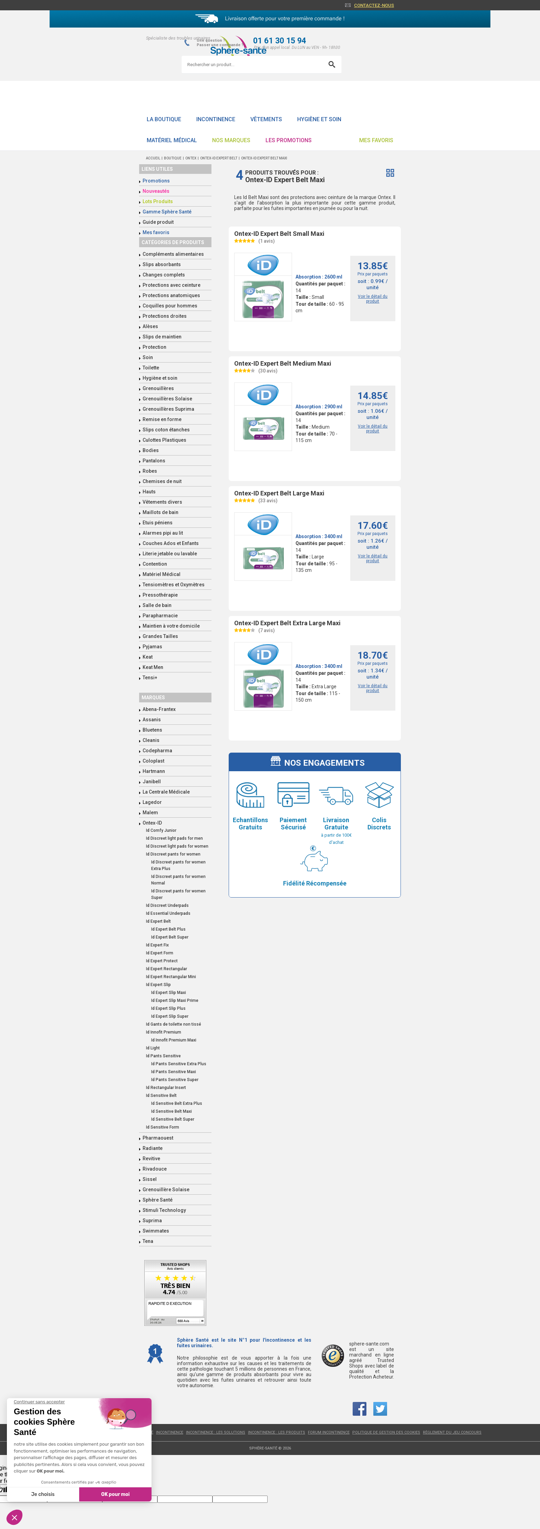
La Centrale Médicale (166, 792)
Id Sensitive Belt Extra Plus (176, 1103)
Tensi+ (150, 677)
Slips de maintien (162, 336)
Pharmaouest (158, 1138)
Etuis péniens (158, 522)
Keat (148, 657)
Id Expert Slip (158, 984)
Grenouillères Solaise (167, 398)
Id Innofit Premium (163, 1032)
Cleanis (151, 740)
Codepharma (157, 750)
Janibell (152, 781)
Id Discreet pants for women (173, 854)
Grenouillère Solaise (166, 1189)
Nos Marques (231, 140)
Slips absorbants (162, 264)
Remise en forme (162, 419)
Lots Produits (158, 201)
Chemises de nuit (162, 481)
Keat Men (153, 667)
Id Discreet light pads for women (177, 846)
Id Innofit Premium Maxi (173, 1040)
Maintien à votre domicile (171, 626)
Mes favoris (376, 140)
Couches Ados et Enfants (171, 543)
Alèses (150, 326)
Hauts (149, 491)
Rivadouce (155, 1169)
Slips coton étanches (166, 429)
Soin (148, 357)
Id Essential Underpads (168, 913)
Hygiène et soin (319, 119)
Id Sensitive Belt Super (172, 1119)
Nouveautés (156, 191)
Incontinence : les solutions (215, 1432)
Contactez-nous (374, 5)
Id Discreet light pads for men (174, 838)
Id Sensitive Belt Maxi (171, 1111)
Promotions (156, 181)
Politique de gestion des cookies (386, 1432)
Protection (154, 347)
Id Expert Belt (158, 921)
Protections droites (165, 316)
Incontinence (215, 119)
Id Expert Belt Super (169, 937)
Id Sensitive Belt (161, 1095)
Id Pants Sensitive (163, 1056)
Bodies (151, 450)
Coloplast (153, 761)
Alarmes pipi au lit (163, 533)
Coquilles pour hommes (170, 305)
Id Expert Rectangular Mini (171, 976)
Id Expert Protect (162, 961)
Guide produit (158, 222)
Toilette (151, 367)
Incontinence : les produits (276, 1432)
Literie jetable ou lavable (170, 553)
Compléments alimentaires (173, 254)
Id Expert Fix (157, 945)
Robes (150, 471)
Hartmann (154, 771)
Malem (150, 812)
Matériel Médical (172, 140)
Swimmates (156, 1231)
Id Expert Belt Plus (168, 929)
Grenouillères (158, 388)
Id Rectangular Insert (166, 1087)
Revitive (151, 1158)
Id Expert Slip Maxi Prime (174, 1000)
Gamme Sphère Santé (167, 211)
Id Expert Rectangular (166, 968)
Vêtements (266, 119)
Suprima (152, 1220)
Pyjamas (152, 646)
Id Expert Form (159, 953)
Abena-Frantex (159, 709)
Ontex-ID (152, 823)
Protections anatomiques (171, 295)
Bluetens (152, 730)
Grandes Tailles (160, 636)
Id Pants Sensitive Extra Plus (178, 1063)
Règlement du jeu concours (452, 1432)
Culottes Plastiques (164, 440)
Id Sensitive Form (162, 1127)
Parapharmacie (160, 615)
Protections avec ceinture (171, 285)
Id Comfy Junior (161, 830)
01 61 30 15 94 (279, 40)
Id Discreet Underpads (167, 905)
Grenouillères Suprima (168, 409)
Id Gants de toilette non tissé (173, 1024)
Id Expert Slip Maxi (168, 992)
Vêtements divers (162, 502)
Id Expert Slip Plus (168, 1008)
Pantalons (154, 460)
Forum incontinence (329, 1432)
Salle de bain (157, 605)
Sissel (150, 1179)
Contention (155, 564)
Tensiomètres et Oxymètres (174, 584)
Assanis (152, 719)
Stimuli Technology (164, 1210)
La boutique (164, 119)
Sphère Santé (158, 1200)
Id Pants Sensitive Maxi (173, 1071)
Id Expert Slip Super (169, 1016)
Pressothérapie (160, 595)
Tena (148, 1241)
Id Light (153, 1048)
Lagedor (152, 802)
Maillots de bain (160, 512)
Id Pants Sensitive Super (174, 1079)
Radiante (153, 1148)
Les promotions (289, 140)
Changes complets (164, 274)
